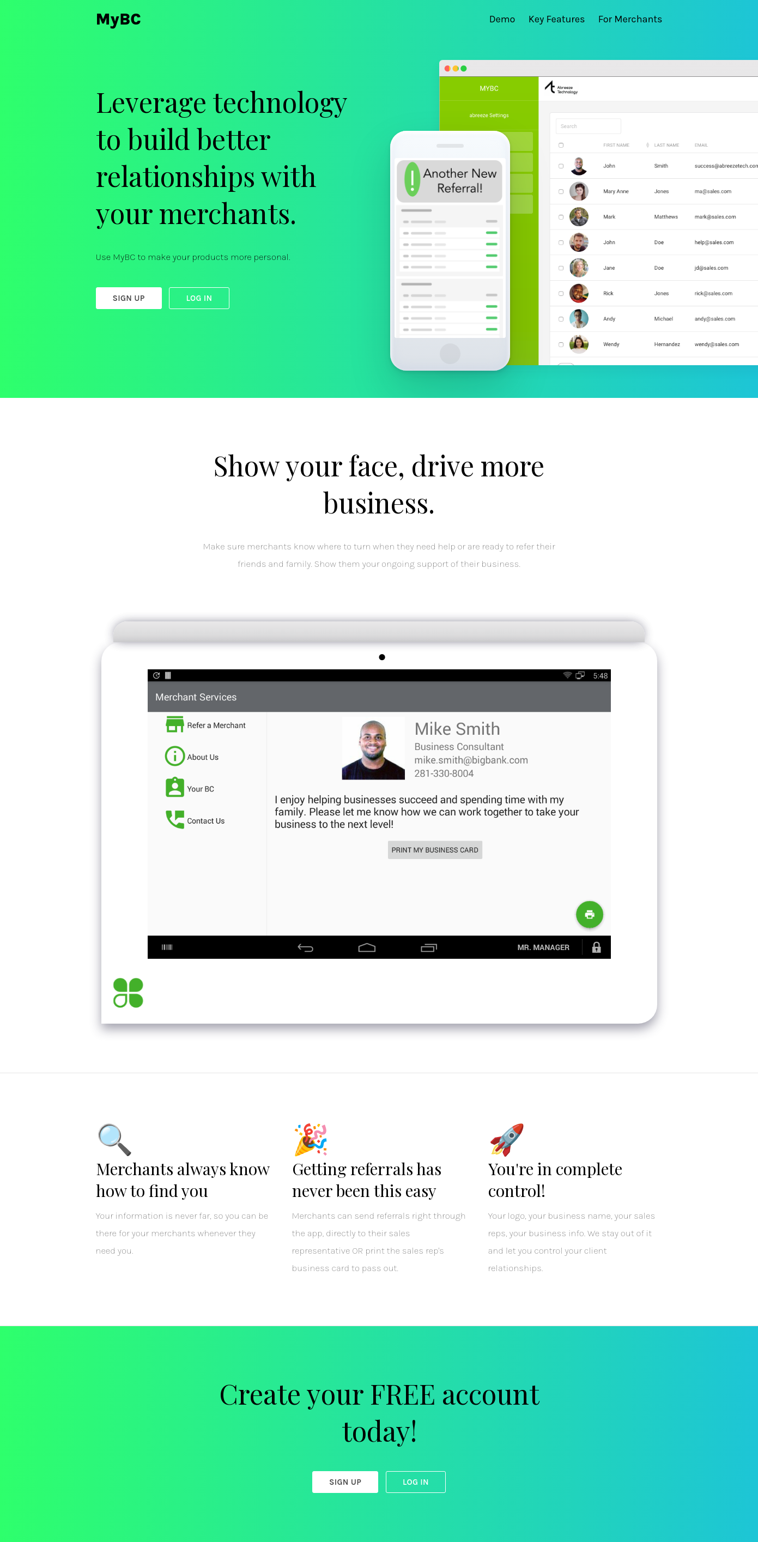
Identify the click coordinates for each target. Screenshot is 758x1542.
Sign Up (129, 298)
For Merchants (630, 19)
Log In (199, 298)
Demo (503, 19)
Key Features (558, 19)
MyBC (118, 19)
